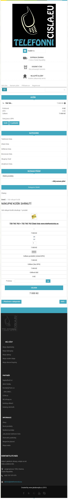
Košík (31, 51)
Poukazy (9, 281)
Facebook (24, 493)
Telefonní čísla (6, 139)
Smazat (34, 251)
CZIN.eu (5, 396)
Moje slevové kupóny (10, 362)
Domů (3, 200)
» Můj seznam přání (58, 181)
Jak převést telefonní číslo (11, 434)
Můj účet (9, 342)
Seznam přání (14, 85)
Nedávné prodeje (8, 430)
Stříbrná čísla (6, 149)
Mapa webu (7, 445)
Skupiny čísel (6, 159)
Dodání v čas (37, 68)
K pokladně (14, 123)
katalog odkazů (8, 403)
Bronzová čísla (6, 154)
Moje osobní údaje (9, 358)
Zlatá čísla (5, 144)
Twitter (29, 493)
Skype (44, 493)
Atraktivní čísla (6, 164)
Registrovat (36, 85)
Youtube (39, 493)
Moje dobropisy (8, 351)
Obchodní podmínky (9, 438)
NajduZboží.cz (7, 380)
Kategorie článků (34, 187)
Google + (34, 493)
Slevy (4, 422)
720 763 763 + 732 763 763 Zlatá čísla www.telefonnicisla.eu (34, 224)
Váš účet (4, 85)
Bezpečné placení (9, 441)
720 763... (8, 103)
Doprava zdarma (37, 59)
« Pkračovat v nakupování (11, 301)
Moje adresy (7, 355)
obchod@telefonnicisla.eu (13, 482)
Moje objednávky (8, 347)
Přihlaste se (26, 85)
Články (3, 193)
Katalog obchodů (8, 407)
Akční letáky (7, 384)
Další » (63, 301)
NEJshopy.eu (7, 399)
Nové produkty (8, 426)
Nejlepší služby (37, 77)
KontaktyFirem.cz (9, 388)
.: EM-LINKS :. (7, 392)
